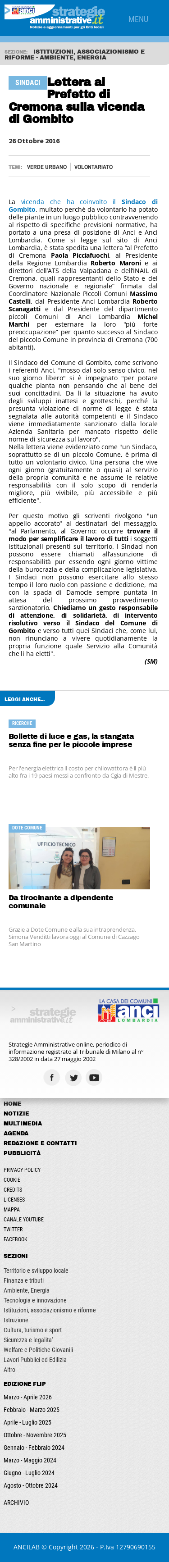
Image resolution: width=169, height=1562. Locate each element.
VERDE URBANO (47, 167)
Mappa (12, 1209)
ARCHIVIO (16, 1502)
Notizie (16, 1113)
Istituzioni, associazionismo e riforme (50, 1310)
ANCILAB (27, 1547)
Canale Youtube (24, 1219)
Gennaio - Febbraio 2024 (34, 1447)
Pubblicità (22, 1153)
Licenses (14, 1199)
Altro (9, 1369)
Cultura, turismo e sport (33, 1330)
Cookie (12, 1180)
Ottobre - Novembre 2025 (35, 1435)
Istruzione (16, 1320)
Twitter (13, 1229)
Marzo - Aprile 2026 (28, 1397)
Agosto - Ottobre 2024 (31, 1485)
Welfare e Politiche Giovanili (38, 1349)
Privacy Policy (22, 1170)
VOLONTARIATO (93, 167)
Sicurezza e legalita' (28, 1339)
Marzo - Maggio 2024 (30, 1460)
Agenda (16, 1133)
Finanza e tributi (24, 1280)
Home (13, 1104)
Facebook (15, 1239)
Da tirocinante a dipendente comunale (61, 902)
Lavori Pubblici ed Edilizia (35, 1359)
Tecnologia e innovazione (35, 1300)
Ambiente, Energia (27, 1290)
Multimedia (23, 1123)
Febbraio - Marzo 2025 (31, 1409)
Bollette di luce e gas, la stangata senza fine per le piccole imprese (71, 740)
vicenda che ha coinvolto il (83, 205)
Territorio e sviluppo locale (36, 1270)
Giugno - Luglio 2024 (29, 1472)
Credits (13, 1190)
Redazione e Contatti (40, 1143)
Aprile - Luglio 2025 (27, 1422)
